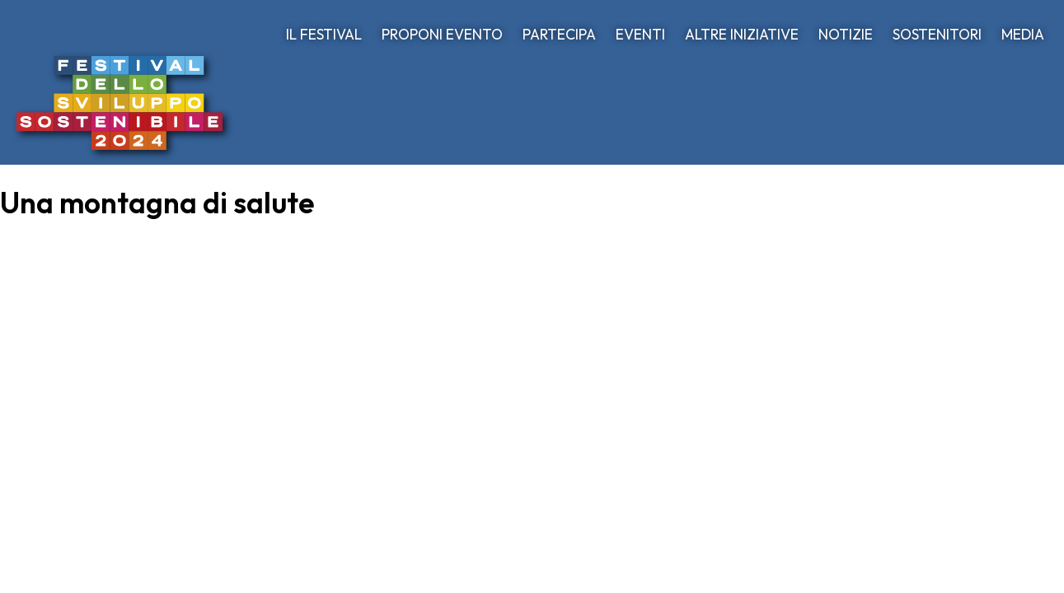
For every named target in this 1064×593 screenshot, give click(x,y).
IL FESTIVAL (324, 34)
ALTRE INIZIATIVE (742, 34)
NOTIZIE (845, 34)
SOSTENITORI (937, 34)
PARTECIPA (559, 34)
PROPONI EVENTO (442, 34)
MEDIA (1022, 34)
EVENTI (640, 34)
